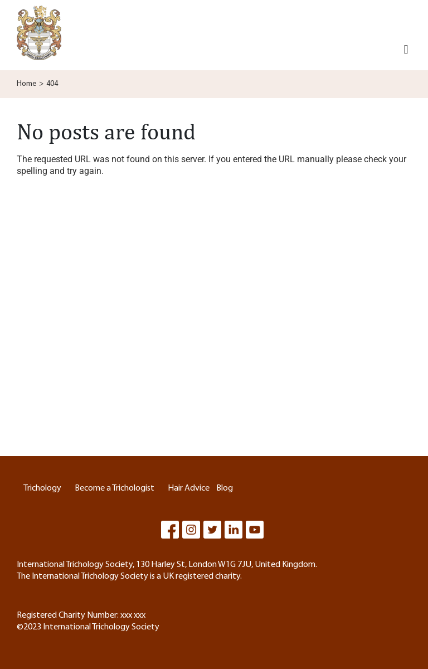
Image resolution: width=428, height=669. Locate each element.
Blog (224, 488)
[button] (406, 50)
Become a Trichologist (114, 488)
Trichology (42, 488)
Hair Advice (189, 488)
